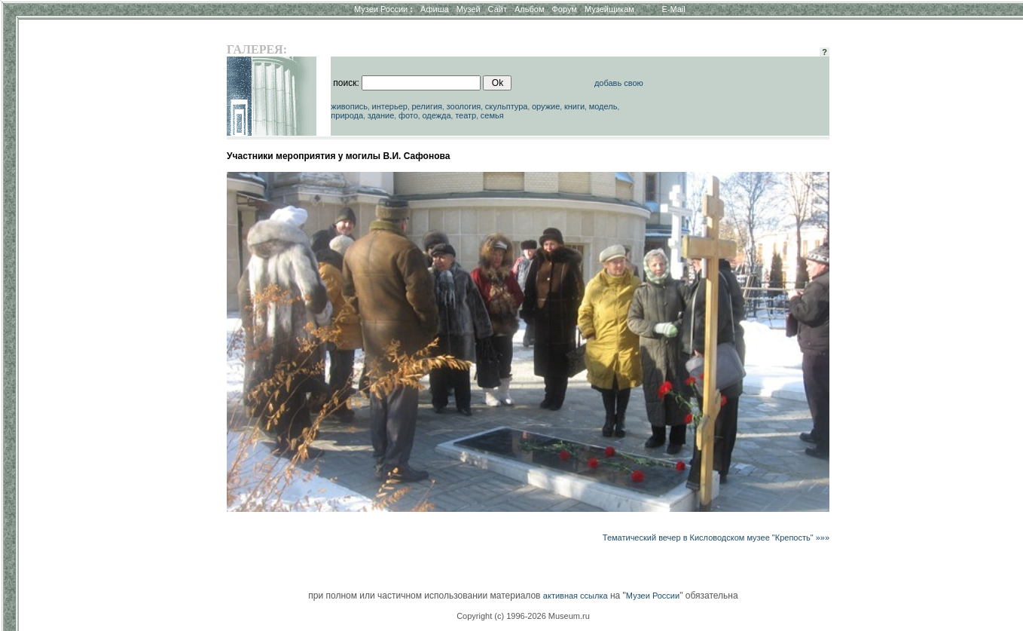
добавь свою (618, 82)
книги (574, 106)
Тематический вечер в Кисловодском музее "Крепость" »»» (716, 537)
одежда (436, 115)
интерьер (390, 106)
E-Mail (674, 9)
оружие (546, 106)
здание (381, 115)
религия (426, 106)
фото (408, 115)
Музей (469, 9)
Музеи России (383, 9)
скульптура (506, 106)
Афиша (434, 9)
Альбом (529, 9)
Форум (563, 9)
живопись (349, 106)
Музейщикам (609, 9)
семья (492, 115)
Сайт (497, 9)
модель (603, 106)
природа (347, 115)
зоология (464, 106)
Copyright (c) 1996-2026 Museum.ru (523, 615)
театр (465, 115)
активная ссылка (575, 595)
